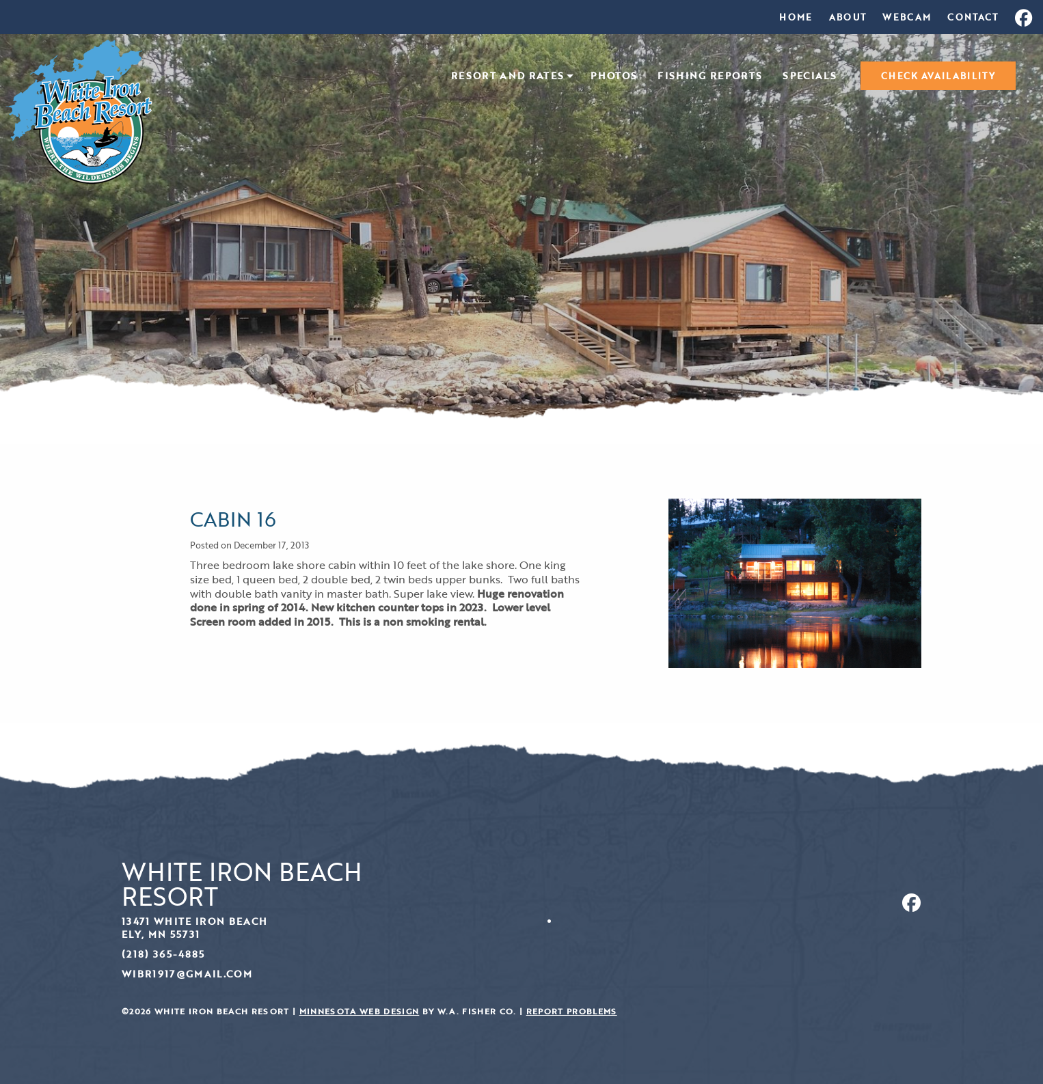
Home (795, 17)
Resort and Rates (507, 76)
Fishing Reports (710, 76)
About (848, 17)
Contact (972, 17)
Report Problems (571, 1011)
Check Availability (938, 75)
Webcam (906, 17)
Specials (810, 76)
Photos (614, 76)
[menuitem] (795, 17)
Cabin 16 (233, 518)
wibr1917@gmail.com (187, 974)
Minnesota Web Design (359, 1011)
